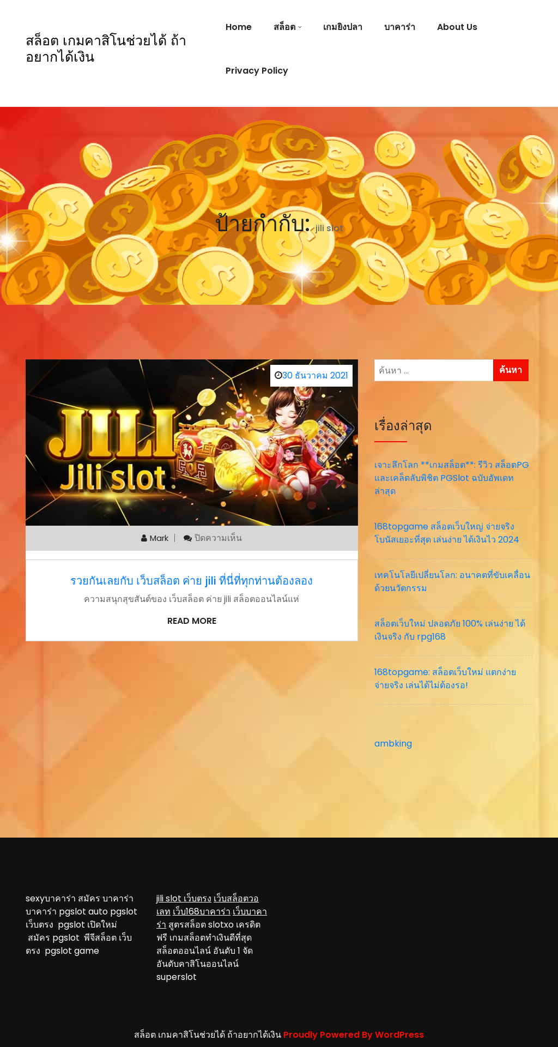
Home (239, 27)
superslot (176, 977)
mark (159, 538)
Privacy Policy (257, 70)
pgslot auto (84, 911)
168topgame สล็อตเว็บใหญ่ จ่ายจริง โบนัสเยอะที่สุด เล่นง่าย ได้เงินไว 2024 (446, 533)
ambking (393, 743)
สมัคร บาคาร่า (106, 898)
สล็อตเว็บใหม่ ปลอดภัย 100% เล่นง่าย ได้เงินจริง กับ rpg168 (449, 630)
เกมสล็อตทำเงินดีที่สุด (210, 937)
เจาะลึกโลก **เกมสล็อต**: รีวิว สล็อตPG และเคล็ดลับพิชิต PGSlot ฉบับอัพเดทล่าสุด (451, 478)
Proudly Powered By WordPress (353, 1034)
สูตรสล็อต (187, 924)
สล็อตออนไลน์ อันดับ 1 (198, 950)
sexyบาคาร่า (51, 898)
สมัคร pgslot (56, 937)
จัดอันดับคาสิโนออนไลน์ (204, 957)
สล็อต (284, 27)
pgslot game (72, 950)
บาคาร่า (399, 27)
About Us (457, 27)
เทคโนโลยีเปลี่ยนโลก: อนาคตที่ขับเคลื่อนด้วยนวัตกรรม (452, 581)
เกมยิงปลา (342, 27)
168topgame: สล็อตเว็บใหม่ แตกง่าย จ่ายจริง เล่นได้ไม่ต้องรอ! (445, 678)
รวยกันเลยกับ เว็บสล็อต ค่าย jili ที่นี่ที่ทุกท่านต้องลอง (191, 580)
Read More (191, 621)
